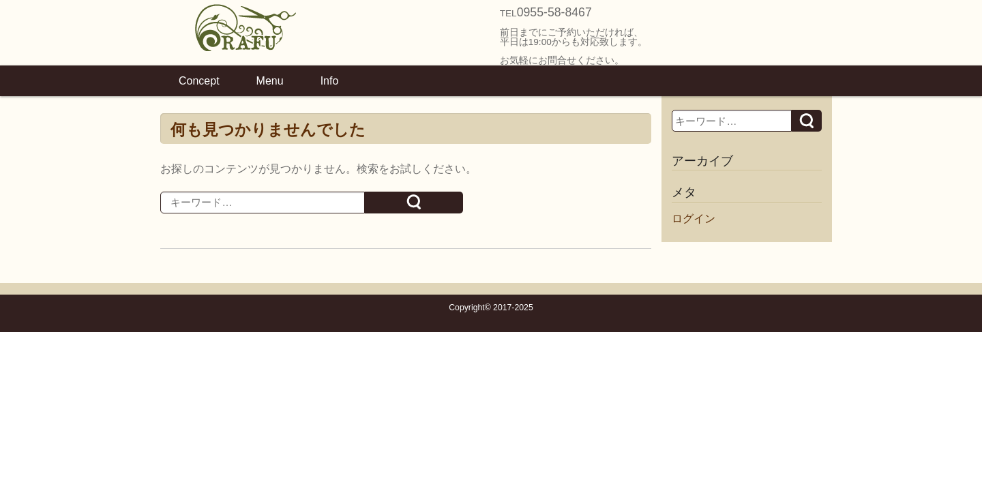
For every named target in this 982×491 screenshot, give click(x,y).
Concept (199, 81)
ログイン (693, 218)
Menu (270, 81)
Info (330, 81)
